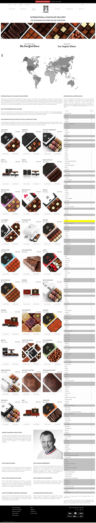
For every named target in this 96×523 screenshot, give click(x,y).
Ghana (66, 233)
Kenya (66, 289)
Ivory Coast (68, 279)
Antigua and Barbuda (70, 123)
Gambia (67, 227)
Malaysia (67, 324)
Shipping (32, 509)
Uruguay (67, 480)
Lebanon (67, 302)
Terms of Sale (33, 513)
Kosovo (67, 291)
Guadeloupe (68, 244)
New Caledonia (69, 362)
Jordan (66, 287)
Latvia (66, 300)
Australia (67, 132)
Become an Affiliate (17, 509)
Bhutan (66, 154)
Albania (67, 115)
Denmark (67, 200)
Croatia (66, 192)
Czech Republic (68, 198)
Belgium (67, 148)
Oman (66, 372)
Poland (66, 389)
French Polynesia (69, 223)
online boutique (57, 112)
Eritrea (66, 208)
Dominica (67, 204)
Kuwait (66, 293)
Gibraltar (67, 235)
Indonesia (67, 266)
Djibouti (67, 202)
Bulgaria (67, 169)
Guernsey (67, 250)
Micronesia (67, 339)
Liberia (66, 306)
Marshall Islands (69, 331)
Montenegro (68, 347)
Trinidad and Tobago (70, 463)
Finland (66, 219)
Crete (66, 190)
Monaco (67, 343)
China (66, 183)
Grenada (67, 241)
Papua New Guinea (69, 380)
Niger (66, 366)
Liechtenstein (68, 310)
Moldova (67, 341)
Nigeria (66, 368)
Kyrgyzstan (68, 295)
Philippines (67, 387)
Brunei (66, 167)
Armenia (67, 128)
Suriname (67, 442)
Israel (66, 275)
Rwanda (67, 403)
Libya (66, 308)
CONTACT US (27, 4)
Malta (66, 329)
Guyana (67, 254)
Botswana (67, 163)
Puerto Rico (67, 393)
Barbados (67, 146)
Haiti (66, 256)
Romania (67, 401)
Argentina (67, 125)
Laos (66, 297)
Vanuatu (67, 484)
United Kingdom (68, 474)
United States (68, 476)
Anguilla (66, 121)
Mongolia (67, 345)
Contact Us (33, 511)
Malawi (66, 322)
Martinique (67, 333)
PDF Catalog (15, 515)
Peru (66, 384)
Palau (66, 376)
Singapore (67, 426)
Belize (66, 150)
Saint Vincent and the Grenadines (73, 411)
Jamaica (67, 281)
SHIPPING (20, 4)
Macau (66, 316)
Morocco (67, 351)
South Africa (68, 434)
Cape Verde (68, 181)
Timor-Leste (68, 457)
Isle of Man (67, 273)
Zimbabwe (67, 492)
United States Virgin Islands (71, 478)
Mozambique (68, 353)
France (66, 221)
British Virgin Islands (69, 165)
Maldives (67, 326)
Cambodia (67, 173)
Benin (66, 152)
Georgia (67, 229)
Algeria (67, 117)
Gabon (66, 225)
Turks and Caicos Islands (71, 467)
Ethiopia (67, 212)
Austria (66, 134)
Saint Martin (67, 409)
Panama (67, 378)
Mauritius (67, 337)
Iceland (66, 264)
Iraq (66, 268)
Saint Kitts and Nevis (70, 405)
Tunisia (67, 465)
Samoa (67, 416)
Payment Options (16, 511)
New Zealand (68, 364)
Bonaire (66, 159)
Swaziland (67, 445)
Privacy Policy (15, 513)
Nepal (66, 358)
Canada (67, 177)
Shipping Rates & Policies (79, 105)
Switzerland (67, 449)
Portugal (67, 391)
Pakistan (67, 374)
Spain (66, 438)
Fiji (65, 217)
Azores (66, 138)
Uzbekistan (68, 482)
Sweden (67, 447)
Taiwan (66, 451)
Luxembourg (68, 314)
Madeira (67, 320)
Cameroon (67, 175)
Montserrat (67, 349)
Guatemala (68, 248)
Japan (66, 283)
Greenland (67, 239)
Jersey (66, 285)
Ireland (66, 271)
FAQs (31, 507)
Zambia (66, 490)
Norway (66, 370)
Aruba (66, 130)
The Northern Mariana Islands (72, 455)
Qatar (66, 395)
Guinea (67, 252)
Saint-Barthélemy (69, 413)
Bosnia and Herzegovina (70, 161)
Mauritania (67, 335)
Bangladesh (68, 144)
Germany (67, 231)
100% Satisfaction (16, 507)
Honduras (67, 258)
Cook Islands (68, 188)
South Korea (68, 436)
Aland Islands (68, 113)
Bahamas (67, 140)
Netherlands (68, 360)
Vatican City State (69, 486)
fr (10, 4)
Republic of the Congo (70, 397)
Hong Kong (67, 260)
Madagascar (68, 318)
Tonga (66, 461)
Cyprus (66, 196)
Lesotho (67, 304)
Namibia (67, 355)
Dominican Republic (69, 206)
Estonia (66, 210)
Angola (66, 119)
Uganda (67, 469)
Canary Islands (68, 179)
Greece (66, 237)
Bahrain (66, 142)
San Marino (67, 418)
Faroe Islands (68, 215)
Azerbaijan (67, 136)
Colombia (67, 186)
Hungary (67, 262)
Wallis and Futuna (69, 488)
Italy (66, 277)
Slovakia (67, 430)
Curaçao (67, 194)
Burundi (67, 171)
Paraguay (67, 382)
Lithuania (67, 312)
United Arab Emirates (70, 472)
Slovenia (67, 432)
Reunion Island (68, 399)
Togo (66, 459)
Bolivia (66, 157)
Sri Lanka (67, 440)
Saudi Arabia (68, 420)
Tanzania (67, 453)
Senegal (67, 422)
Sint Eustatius (68, 428)
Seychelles (67, 424)
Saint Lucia (67, 407)
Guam (66, 246)
